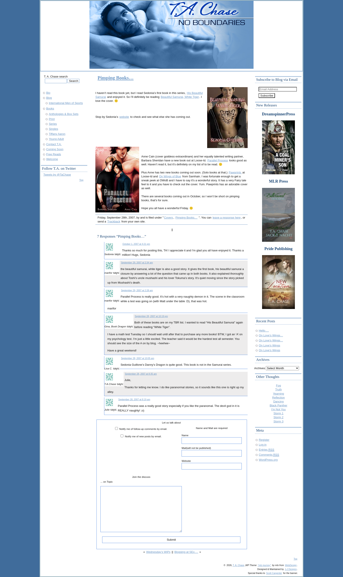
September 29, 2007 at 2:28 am (137, 290)
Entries (266, 449)
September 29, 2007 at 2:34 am (137, 262)
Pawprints (235, 172)
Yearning (278, 393)
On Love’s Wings (269, 345)
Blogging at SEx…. (186, 552)
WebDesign (291, 565)
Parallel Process (217, 160)
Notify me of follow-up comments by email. (143, 428)
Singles (53, 129)
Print (52, 119)
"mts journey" (264, 565)
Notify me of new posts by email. (143, 436)
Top (81, 179)
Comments (269, 454)
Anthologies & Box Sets (63, 114)
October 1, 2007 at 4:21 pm (136, 244)
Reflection (278, 397)
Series (53, 123)
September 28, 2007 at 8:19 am (134, 399)
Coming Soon (54, 149)
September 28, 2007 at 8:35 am (141, 374)
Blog (49, 97)
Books (50, 108)
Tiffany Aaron (57, 134)
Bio (48, 92)
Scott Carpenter (274, 573)
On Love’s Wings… (271, 335)
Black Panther (278, 405)
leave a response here (227, 217)
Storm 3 (278, 421)
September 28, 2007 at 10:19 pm (151, 316)
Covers (168, 217)
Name (212, 439)
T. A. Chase (238, 565)
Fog (278, 385)
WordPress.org (268, 459)
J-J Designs (291, 569)
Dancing (278, 401)
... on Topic (106, 481)
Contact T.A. (53, 144)
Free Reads (53, 154)
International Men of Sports (66, 103)
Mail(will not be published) (212, 451)
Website (212, 464)
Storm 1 (278, 413)
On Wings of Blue (170, 176)
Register (264, 439)
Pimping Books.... (186, 217)
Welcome (52, 159)
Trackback (113, 221)
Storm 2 (278, 417)
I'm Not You (278, 409)
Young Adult (56, 139)
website (124, 116)
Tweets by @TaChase (57, 174)
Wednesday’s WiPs (158, 552)
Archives (259, 368)
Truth (278, 389)
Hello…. (264, 330)
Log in (262, 444)
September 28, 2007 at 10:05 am (137, 358)
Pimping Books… (116, 78)
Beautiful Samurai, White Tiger (180, 97)
